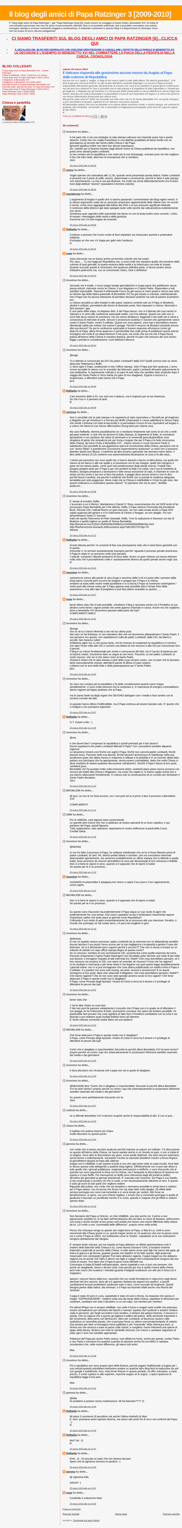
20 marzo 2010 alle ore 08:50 (83, 189)
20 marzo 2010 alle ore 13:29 (83, 1061)
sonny (70, 170)
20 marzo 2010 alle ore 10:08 (83, 491)
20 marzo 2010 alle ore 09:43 (83, 276)
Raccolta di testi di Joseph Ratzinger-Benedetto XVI (26, 84)
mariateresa (73, 193)
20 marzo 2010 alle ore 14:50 (83, 1467)
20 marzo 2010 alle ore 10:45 (83, 674)
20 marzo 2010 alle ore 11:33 (83, 872)
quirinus (71, 412)
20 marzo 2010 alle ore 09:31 (83, 249)
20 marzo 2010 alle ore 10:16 (83, 568)
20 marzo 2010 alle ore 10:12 (83, 535)
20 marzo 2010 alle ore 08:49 (83, 166)
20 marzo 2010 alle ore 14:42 (83, 1388)
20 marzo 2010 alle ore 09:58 (83, 408)
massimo (71, 572)
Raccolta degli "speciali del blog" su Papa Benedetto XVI (28, 87)
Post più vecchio (171, 1514)
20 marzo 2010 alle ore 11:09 (83, 728)
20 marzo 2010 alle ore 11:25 (83, 837)
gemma (70, 1471)
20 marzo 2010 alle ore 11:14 (83, 786)
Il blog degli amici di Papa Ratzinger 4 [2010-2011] (25, 89)
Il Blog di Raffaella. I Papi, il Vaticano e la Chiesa (24, 75)
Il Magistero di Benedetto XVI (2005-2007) (21, 82)
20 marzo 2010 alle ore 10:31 (83, 619)
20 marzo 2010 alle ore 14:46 (83, 1407)
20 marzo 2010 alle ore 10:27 (83, 595)
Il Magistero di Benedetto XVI (15, 80)
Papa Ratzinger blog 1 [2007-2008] (18, 94)
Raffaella (71, 229)
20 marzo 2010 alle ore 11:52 (83, 891)
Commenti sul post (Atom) (86, 1520)
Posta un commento (72, 1509)
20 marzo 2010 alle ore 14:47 (83, 1449)
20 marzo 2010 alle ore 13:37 (83, 1106)
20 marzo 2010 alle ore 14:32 (83, 1206)
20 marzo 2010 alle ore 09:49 (83, 386)
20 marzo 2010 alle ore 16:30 (83, 1504)
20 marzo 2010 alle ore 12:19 (83, 929)
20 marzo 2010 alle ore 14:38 (83, 1356)
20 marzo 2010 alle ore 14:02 (83, 1121)
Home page (121, 1514)
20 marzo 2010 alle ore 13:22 (83, 1025)
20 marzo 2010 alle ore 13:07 (83, 990)
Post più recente (71, 1514)
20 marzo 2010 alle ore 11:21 (83, 810)
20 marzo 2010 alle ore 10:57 (83, 712)
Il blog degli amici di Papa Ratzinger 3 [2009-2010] (90, 14)
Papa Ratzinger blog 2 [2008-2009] (18, 91)
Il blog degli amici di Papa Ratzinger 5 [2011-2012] (25, 77)
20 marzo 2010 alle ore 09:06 (83, 225)
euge (69, 253)
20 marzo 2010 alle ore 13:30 (83, 1076)
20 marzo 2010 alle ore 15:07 (83, 1488)
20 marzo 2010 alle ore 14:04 (83, 1139)
